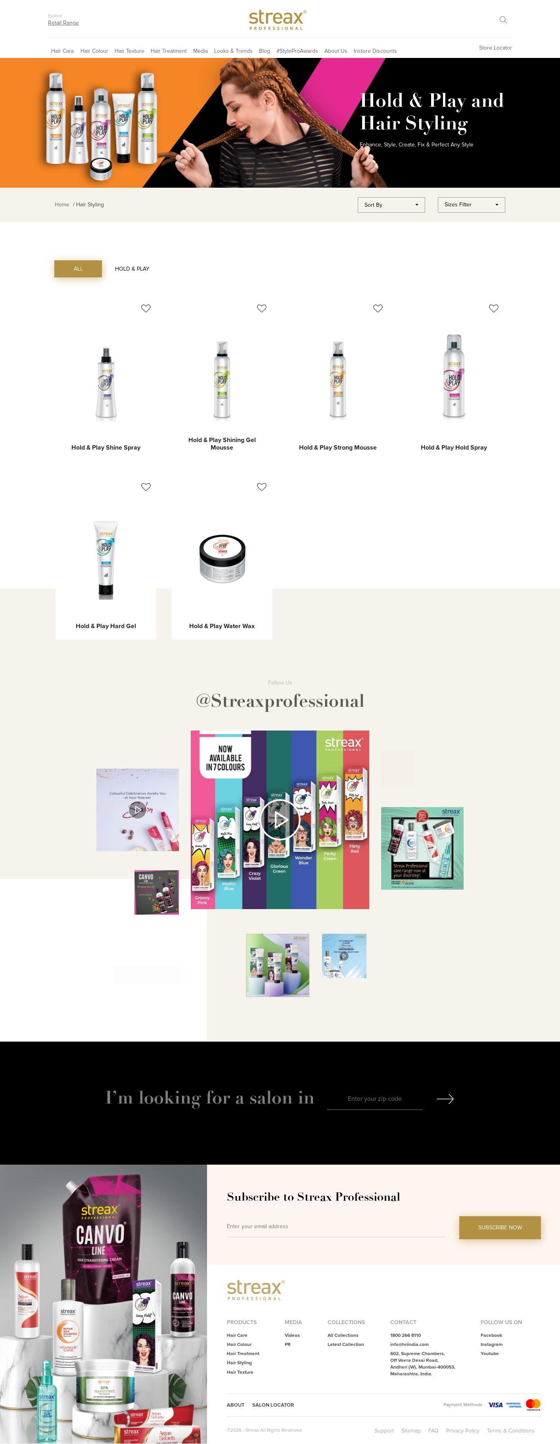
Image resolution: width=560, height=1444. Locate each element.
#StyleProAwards (297, 51)
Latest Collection (346, 1345)
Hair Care (62, 51)
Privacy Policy (462, 1431)
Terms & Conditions (511, 1431)
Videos (292, 1335)
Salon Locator (276, 1405)
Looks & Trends (233, 51)
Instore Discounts (375, 51)
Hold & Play (132, 268)
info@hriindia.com (409, 1345)
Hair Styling (239, 1363)
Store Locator (495, 47)
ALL (78, 268)
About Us (335, 51)
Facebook (491, 1335)
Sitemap (411, 1431)
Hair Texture (129, 51)
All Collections (343, 1335)
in (306, 1097)
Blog (264, 51)
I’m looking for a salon (201, 1097)
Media (200, 51)
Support (384, 1431)
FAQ (433, 1431)
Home (62, 204)
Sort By (373, 205)
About (236, 1405)
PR (288, 1345)
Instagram (491, 1345)
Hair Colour (94, 51)
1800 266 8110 (405, 1335)
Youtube (490, 1354)
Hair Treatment (169, 51)
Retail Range (63, 22)
